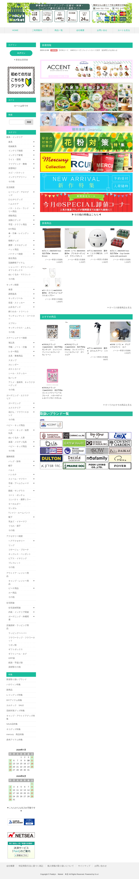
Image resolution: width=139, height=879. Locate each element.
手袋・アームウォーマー (18, 484)
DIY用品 (12, 229)
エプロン (12, 323)
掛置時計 (12, 168)
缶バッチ (12, 378)
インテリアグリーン (17, 177)
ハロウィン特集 (13, 684)
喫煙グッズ (13, 240)
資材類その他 (14, 667)
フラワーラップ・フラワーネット (21, 639)
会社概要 (80, 30)
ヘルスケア (13, 204)
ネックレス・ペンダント (19, 554)
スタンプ (12, 360)
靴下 (10, 517)
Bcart (97, 874)
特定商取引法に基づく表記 (31, 866)
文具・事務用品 (15, 356)
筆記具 (11, 343)
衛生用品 (12, 258)
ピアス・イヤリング (17, 558)
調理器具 (12, 294)
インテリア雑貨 (15, 150)
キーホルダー (14, 504)
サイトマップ (84, 866)
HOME (15, 30)
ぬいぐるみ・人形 (16, 437)
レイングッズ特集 (14, 695)
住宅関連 (10, 603)
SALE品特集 (12, 724)
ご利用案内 (37, 30)
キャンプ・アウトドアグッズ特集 (20, 717)
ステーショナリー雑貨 (16, 338)
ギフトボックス (15, 649)
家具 (10, 142)
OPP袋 (11, 658)
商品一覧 (59, 30)
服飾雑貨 (10, 456)
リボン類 (12, 645)
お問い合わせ (100, 866)
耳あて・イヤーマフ (17, 521)
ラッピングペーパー (17, 633)
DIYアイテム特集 (14, 700)
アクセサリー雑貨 (14, 536)
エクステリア (14, 408)
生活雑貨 (10, 187)
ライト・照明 (14, 159)
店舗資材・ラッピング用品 (17, 627)
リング (11, 545)
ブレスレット (14, 563)
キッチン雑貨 (12, 285)
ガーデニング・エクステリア (17, 397)
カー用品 (12, 593)
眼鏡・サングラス (16, 491)
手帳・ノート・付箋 (17, 347)
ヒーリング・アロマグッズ (18, 193)
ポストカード (14, 369)
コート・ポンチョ (16, 495)
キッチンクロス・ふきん (19, 328)
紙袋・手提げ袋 (15, 662)
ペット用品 (13, 249)
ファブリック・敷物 (17, 164)
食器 (10, 289)
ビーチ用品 (13, 588)
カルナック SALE (15, 705)
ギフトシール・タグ (17, 654)
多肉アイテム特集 (14, 739)
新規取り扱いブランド (16, 679)
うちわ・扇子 (14, 526)
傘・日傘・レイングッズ (18, 234)
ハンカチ (12, 474)
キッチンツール (15, 298)
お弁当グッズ (14, 307)
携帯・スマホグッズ (17, 245)
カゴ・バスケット (16, 173)
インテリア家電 (15, 155)
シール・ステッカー (17, 373)
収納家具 (12, 146)
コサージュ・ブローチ (18, 549)
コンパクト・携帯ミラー (19, 499)
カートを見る (124, 30)
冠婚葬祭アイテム (16, 263)
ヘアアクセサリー (16, 541)
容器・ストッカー (16, 303)
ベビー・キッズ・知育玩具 (18, 431)
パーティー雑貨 (15, 254)
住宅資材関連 (14, 608)
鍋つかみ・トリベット (18, 311)
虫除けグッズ (14, 220)
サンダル (12, 508)
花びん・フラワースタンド (18, 413)
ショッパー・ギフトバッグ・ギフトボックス (21, 268)
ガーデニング (14, 403)
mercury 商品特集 (15, 734)
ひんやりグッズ (15, 199)
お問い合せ (102, 30)
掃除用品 (12, 215)
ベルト (11, 470)
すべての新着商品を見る (120, 307)
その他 (11, 181)
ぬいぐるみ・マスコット (19, 274)
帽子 (10, 466)
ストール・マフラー (17, 479)
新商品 (9, 690)
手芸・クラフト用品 (17, 224)
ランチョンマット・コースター (21, 317)
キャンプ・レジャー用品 (18, 582)
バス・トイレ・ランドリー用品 (18, 209)
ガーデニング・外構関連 (18, 618)
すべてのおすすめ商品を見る (118, 405)
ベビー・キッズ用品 (15, 425)
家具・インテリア (14, 137)
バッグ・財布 (14, 461)
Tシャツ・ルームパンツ (19, 513)
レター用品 (13, 351)
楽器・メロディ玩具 (17, 442)
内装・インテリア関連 (18, 612)
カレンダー (13, 364)
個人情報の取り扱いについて (60, 866)
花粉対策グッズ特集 (15, 710)
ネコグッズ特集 (13, 729)
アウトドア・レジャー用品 (17, 574)
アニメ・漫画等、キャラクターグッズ (21, 383)
